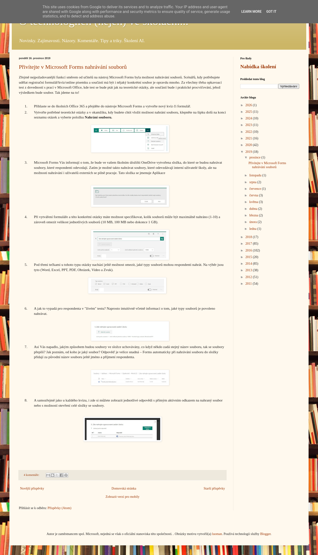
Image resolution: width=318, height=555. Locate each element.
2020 (249, 145)
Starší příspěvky (214, 488)
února (253, 222)
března (254, 215)
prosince (255, 157)
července (255, 188)
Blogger (265, 534)
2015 (249, 257)
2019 (249, 152)
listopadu (255, 175)
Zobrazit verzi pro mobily (122, 496)
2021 (249, 138)
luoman (217, 534)
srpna (253, 182)
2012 (249, 277)
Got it (271, 11)
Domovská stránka (124, 488)
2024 (249, 118)
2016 (249, 250)
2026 (249, 105)
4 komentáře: (32, 475)
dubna (253, 209)
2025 (249, 111)
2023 (249, 125)
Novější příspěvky (32, 488)
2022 (249, 132)
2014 (249, 263)
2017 (249, 243)
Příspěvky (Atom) (59, 508)
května (254, 202)
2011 (249, 283)
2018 (249, 237)
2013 (249, 270)
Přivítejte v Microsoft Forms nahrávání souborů (73, 67)
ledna (253, 229)
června (254, 195)
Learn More (251, 11)
